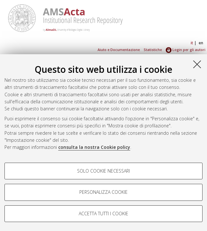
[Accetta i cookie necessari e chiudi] (197, 64)
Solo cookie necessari (103, 171)
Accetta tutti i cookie (103, 213)
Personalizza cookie (103, 192)
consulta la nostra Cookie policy (94, 147)
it (192, 43)
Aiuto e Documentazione (119, 49)
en (201, 43)
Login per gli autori (185, 49)
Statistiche (153, 49)
